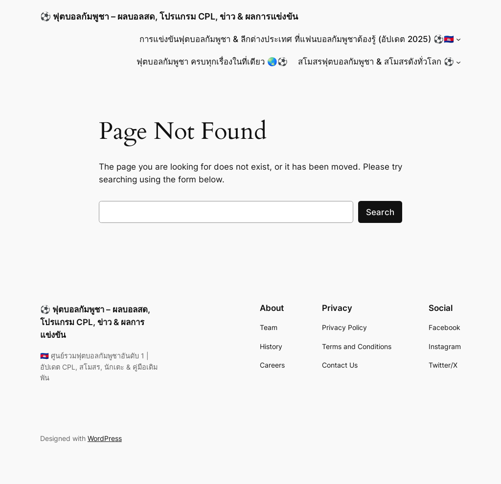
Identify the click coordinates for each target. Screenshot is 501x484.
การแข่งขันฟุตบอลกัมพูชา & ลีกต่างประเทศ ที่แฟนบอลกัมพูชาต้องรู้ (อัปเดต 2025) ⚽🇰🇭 (296, 39)
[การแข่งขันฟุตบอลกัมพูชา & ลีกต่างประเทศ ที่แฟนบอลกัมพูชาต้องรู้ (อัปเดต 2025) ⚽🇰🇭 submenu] (458, 39)
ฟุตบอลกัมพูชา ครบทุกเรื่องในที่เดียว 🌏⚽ (212, 61)
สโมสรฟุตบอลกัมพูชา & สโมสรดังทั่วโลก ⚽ (376, 61)
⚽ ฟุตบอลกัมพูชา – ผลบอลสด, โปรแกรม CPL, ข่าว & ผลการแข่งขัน (169, 16)
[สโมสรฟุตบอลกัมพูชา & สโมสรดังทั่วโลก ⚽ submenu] (458, 61)
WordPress (105, 438)
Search (380, 212)
